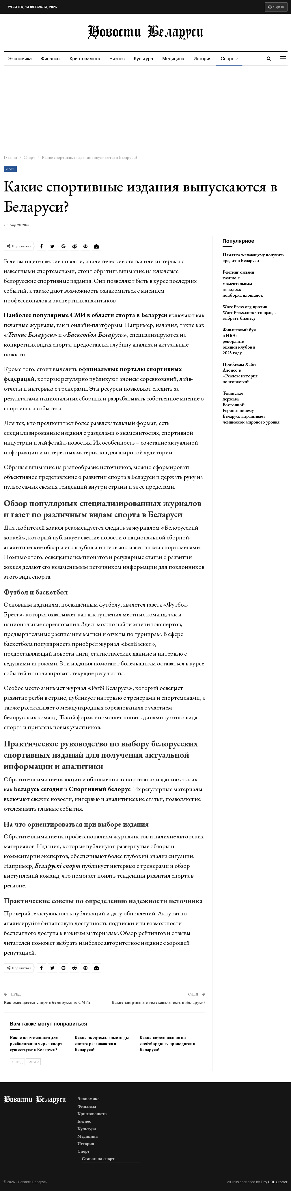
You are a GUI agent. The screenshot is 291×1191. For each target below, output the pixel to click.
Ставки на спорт (98, 1158)
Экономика (20, 58)
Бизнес (119, 58)
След (33, 1062)
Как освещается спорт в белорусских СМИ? (47, 1002)
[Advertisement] (145, 109)
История (208, 58)
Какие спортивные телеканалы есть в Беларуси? (158, 1002)
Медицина (178, 58)
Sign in (276, 7)
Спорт (233, 58)
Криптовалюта (86, 58)
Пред (17, 1062)
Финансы (51, 58)
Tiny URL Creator (274, 1182)
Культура (147, 58)
